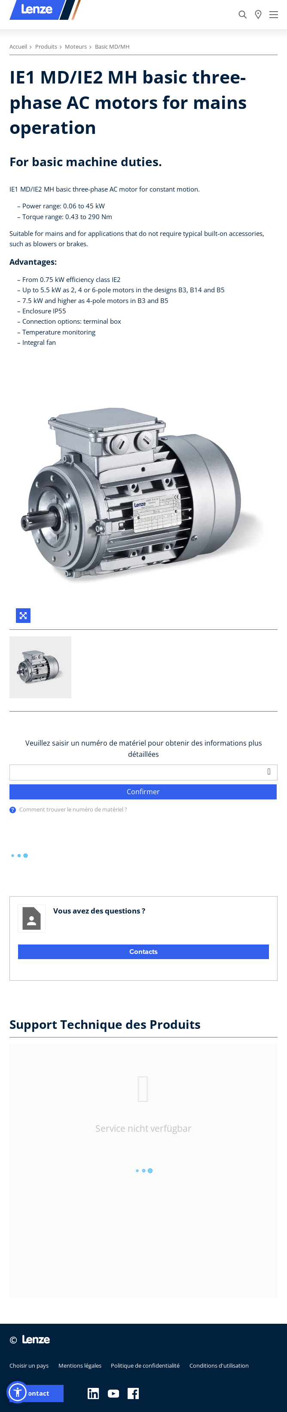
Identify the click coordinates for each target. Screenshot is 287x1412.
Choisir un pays (29, 1365)
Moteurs (76, 46)
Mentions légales (79, 1365)
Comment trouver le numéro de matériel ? (73, 809)
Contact (36, 1393)
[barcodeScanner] (269, 771)
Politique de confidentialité (145, 1365)
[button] (18, 1392)
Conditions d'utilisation (219, 1365)
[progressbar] (19, 855)
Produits (46, 46)
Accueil (18, 46)
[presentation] (12, 810)
